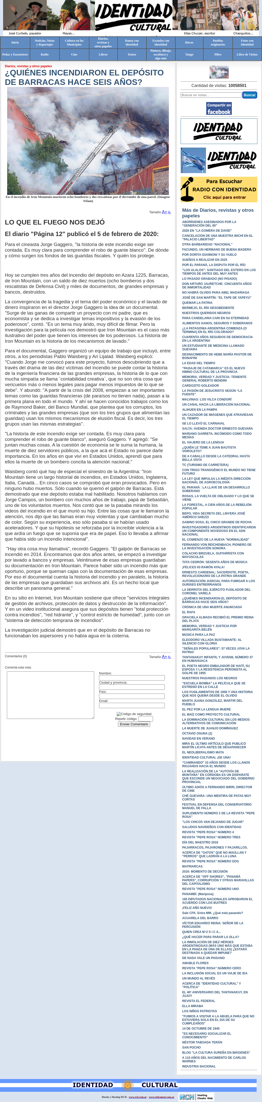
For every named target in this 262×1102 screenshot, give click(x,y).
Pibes (217, 54)
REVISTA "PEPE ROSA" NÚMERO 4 (208, 832)
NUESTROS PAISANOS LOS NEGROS (209, 678)
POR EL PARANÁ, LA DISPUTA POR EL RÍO (214, 265)
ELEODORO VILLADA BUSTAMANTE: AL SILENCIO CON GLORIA (212, 641)
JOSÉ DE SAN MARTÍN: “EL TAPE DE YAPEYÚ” (217, 297)
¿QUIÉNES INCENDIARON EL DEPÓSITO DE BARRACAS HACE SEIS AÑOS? (214, 600)
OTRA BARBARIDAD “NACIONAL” (207, 244)
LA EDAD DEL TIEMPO (198, 363)
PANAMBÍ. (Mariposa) (197, 894)
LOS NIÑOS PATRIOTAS (199, 1011)
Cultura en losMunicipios (74, 42)
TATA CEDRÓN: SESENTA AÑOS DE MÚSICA (214, 562)
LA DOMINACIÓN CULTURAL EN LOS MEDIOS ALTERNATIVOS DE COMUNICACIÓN (216, 721)
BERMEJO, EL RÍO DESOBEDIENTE (208, 308)
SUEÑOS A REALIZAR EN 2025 (204, 260)
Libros (103, 54)
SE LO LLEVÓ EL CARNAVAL (203, 423)
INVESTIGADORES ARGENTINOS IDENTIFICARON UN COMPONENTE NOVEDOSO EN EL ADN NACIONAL (219, 531)
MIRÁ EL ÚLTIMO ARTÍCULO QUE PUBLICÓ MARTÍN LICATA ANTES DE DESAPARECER (214, 745)
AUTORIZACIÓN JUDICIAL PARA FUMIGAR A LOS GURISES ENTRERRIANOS (218, 582)
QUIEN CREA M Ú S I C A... (201, 932)
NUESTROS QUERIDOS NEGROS (206, 313)
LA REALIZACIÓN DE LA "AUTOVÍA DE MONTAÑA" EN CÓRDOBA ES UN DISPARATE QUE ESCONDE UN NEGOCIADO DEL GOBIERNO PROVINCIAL (218, 777)
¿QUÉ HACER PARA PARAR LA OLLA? (210, 937)
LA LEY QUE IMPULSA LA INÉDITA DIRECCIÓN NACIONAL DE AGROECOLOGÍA (216, 480)
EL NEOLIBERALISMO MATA (203, 752)
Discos (189, 42)
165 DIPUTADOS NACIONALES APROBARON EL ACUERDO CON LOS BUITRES (217, 901)
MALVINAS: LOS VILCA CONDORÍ (207, 399)
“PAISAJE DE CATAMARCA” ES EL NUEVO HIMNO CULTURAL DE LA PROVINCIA (213, 370)
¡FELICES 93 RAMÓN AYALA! (203, 567)
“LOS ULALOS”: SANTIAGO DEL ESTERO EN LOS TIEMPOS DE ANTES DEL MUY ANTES (219, 271)
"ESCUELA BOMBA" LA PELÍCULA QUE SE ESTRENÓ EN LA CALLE (213, 685)
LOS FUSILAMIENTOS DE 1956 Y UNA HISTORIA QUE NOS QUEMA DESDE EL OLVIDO (217, 693)
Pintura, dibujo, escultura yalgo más (160, 54)
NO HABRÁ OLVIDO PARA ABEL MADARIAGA (215, 292)
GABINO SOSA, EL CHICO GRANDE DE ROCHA (217, 522)
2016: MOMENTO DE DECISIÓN (205, 871)
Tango (189, 54)
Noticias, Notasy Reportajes (44, 42)
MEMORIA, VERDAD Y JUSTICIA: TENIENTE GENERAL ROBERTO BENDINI (214, 378)
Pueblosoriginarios (218, 42)
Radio (45, 54)
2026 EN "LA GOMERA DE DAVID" (207, 230)
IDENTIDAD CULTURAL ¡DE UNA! (206, 757)
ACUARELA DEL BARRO (200, 918)
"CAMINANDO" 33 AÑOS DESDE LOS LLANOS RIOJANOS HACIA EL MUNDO (216, 764)
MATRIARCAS (192, 866)
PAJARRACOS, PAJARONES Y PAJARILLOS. (215, 847)
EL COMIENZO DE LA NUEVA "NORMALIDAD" (215, 539)
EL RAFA (188, 612)
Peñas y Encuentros (15, 54)
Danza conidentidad (132, 42)
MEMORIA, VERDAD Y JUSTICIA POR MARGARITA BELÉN (209, 627)
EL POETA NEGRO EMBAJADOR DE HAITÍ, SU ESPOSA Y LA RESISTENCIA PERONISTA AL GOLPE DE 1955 (216, 669)
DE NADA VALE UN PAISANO (203, 958)
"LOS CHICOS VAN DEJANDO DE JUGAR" (213, 822)
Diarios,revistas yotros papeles (103, 42)
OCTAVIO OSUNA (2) (197, 733)
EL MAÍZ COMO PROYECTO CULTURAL (211, 714)
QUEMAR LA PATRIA (197, 303)
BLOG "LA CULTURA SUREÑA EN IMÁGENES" (216, 1052)
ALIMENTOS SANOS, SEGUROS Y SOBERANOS (217, 323)
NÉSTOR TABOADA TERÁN (202, 1042)
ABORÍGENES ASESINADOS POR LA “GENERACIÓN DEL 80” (209, 223)
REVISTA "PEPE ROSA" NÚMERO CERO (211, 968)
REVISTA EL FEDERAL (198, 1001)
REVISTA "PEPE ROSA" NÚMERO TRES (211, 837)
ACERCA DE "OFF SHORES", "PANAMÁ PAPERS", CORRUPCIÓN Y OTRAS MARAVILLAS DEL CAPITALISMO (218, 880)
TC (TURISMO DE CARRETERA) (205, 465)
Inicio (15, 42)
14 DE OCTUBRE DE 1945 (201, 1028)
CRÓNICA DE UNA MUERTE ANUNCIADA (212, 607)
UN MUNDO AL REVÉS (198, 978)
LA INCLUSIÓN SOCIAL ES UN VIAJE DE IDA (214, 973)
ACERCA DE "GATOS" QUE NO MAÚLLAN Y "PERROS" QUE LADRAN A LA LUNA (214, 854)
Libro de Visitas (247, 54)
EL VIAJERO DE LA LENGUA (203, 442)
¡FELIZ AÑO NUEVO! (197, 908)
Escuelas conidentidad (160, 42)
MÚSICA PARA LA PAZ (198, 635)
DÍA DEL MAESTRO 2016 (200, 842)
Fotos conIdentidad (247, 42)
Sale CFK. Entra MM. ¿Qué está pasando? (212, 913)
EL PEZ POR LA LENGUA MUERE (206, 709)
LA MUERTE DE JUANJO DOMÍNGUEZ (210, 728)
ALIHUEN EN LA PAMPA (199, 409)
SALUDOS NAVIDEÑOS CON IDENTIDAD (211, 827)
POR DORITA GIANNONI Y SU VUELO (209, 255)
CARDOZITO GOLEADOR (200, 385)
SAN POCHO (191, 1047)
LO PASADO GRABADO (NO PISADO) (209, 279)
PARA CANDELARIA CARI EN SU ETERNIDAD (215, 318)
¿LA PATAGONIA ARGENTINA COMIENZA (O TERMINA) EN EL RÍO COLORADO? (214, 330)
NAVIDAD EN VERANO (198, 738)
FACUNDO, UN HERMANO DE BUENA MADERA (216, 249)
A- (169, 212)
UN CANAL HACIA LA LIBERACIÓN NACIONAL (216, 404)
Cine (74, 54)
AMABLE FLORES (195, 963)
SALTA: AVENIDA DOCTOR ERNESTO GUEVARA (217, 428)
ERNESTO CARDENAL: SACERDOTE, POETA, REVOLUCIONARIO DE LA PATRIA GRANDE (215, 574)
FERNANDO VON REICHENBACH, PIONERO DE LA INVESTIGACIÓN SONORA (217, 546)
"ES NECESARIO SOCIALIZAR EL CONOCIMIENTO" (206, 1035)
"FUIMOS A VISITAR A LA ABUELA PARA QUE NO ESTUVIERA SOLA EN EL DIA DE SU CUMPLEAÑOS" (218, 1020)
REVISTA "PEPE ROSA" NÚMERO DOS (210, 861)
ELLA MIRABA (192, 1006)
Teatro (132, 54)
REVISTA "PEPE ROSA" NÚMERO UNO (210, 889)
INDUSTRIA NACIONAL (199, 1066)
